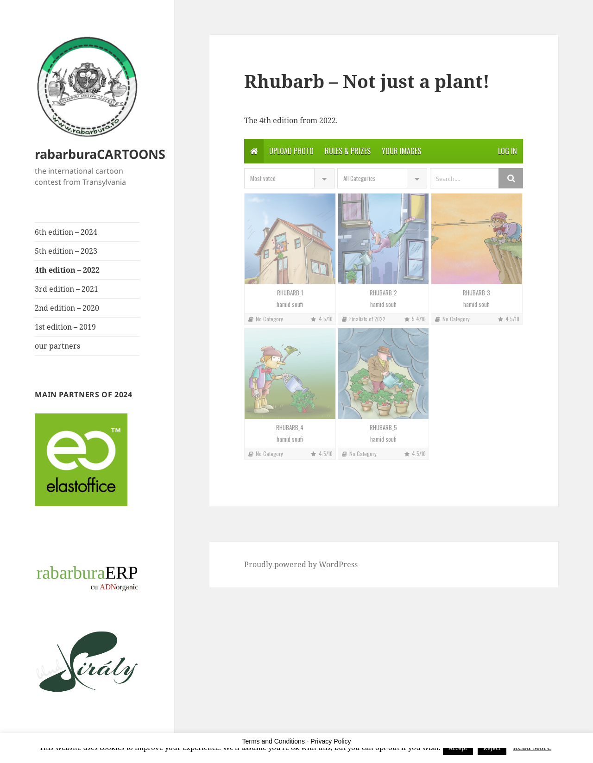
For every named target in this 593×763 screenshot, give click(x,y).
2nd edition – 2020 (67, 308)
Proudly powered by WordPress (301, 564)
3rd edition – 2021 (66, 289)
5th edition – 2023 (66, 251)
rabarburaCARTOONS (100, 154)
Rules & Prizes (348, 150)
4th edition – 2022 (67, 270)
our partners (57, 346)
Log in (507, 150)
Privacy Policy (330, 741)
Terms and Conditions (273, 741)
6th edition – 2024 (66, 232)
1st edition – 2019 (65, 327)
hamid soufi (290, 304)
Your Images (401, 150)
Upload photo (291, 150)
